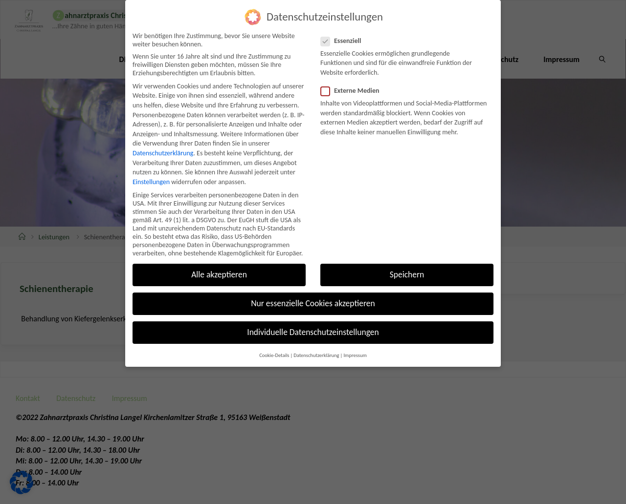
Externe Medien (354, 76)
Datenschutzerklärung (163, 138)
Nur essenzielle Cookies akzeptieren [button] (313, 289)
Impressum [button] (354, 340)
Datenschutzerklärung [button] (316, 340)
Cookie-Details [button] (274, 340)
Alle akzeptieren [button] (219, 259)
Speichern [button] (407, 259)
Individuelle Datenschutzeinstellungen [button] (313, 318)
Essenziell (345, 26)
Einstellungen (151, 167)
